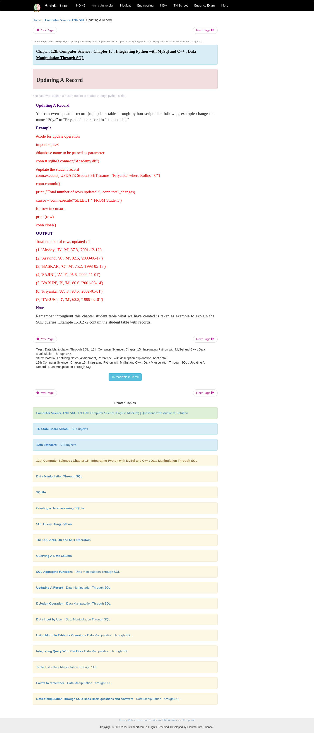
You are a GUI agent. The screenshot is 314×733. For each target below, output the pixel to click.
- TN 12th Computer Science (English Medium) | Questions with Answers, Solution (112, 413)
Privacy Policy (127, 720)
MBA (163, 5)
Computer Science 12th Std (64, 20)
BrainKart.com (57, 5)
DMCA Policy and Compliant (178, 720)
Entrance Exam (204, 5)
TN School (181, 5)
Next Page (205, 30)
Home (37, 20)
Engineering (145, 5)
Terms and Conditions (148, 720)
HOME (80, 5)
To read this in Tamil (125, 377)
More (224, 5)
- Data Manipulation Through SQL (78, 572)
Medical (125, 5)
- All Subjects (62, 429)
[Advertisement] (253, 83)
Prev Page (45, 30)
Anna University (103, 5)
